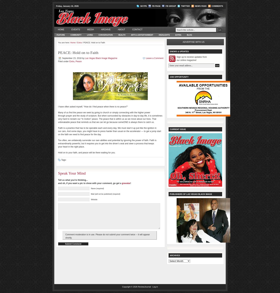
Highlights (164, 35)
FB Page (156, 6)
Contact (137, 29)
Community (75, 35)
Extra (178, 35)
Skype (143, 6)
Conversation (106, 35)
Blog (189, 35)
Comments (217, 6)
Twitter (185, 6)
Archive (106, 29)
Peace (79, 61)
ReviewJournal (144, 287)
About (121, 29)
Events (75, 29)
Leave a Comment (154, 58)
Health (121, 35)
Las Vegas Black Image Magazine (106, 15)
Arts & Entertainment (142, 35)
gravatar (126, 183)
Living (90, 35)
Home (61, 29)
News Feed (200, 6)
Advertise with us (193, 42)
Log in (155, 287)
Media (90, 29)
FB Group (171, 6)
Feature (61, 35)
